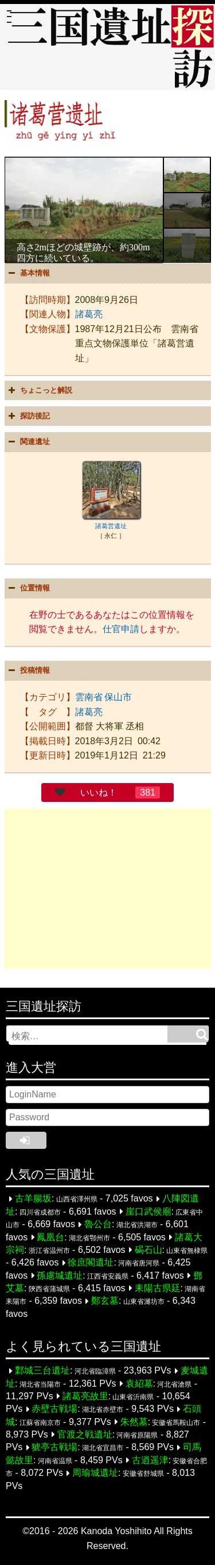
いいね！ (98, 792)
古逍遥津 (150, 1460)
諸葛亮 (89, 314)
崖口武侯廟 (148, 1211)
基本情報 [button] (28, 273)
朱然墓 (134, 1422)
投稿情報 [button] (28, 670)
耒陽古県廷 (158, 1288)
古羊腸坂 (33, 1199)
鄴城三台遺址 (42, 1371)
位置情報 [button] (28, 588)
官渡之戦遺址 (84, 1434)
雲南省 (89, 697)
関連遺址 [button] (28, 442)
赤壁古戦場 (54, 1409)
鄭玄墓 (105, 1301)
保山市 (118, 697)
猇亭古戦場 (54, 1447)
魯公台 (98, 1224)
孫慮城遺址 (60, 1275)
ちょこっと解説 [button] (39, 390)
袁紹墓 (139, 1383)
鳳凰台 (50, 1237)
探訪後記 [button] (28, 416)
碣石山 (148, 1250)
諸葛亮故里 (85, 1396)
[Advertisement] (108, 889)
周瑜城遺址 (95, 1473)
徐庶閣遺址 (91, 1263)
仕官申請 (121, 629)
